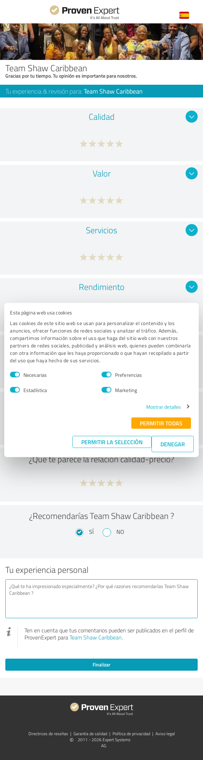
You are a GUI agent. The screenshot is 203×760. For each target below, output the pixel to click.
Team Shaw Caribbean (96, 637)
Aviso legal (165, 734)
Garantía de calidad (90, 734)
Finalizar (101, 664)
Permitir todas (161, 423)
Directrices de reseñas (48, 734)
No (120, 532)
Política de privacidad (131, 734)
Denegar (172, 444)
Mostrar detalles (163, 406)
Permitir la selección (112, 441)
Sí (91, 532)
